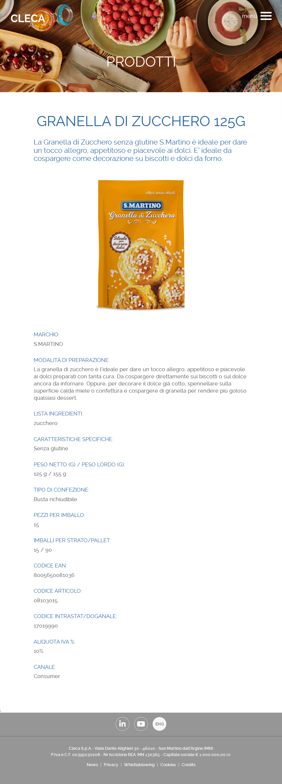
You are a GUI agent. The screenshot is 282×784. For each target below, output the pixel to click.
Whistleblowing (139, 764)
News (92, 764)
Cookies (168, 764)
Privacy (111, 764)
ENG (159, 724)
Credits (189, 764)
